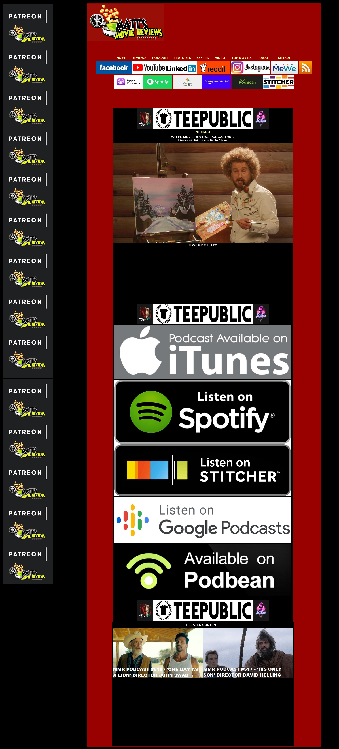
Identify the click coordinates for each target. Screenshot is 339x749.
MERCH (284, 58)
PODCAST (160, 58)
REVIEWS (139, 58)
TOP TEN (202, 58)
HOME (121, 58)
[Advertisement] (241, 29)
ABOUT (264, 58)
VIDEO (220, 58)
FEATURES (182, 58)
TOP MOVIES (242, 58)
